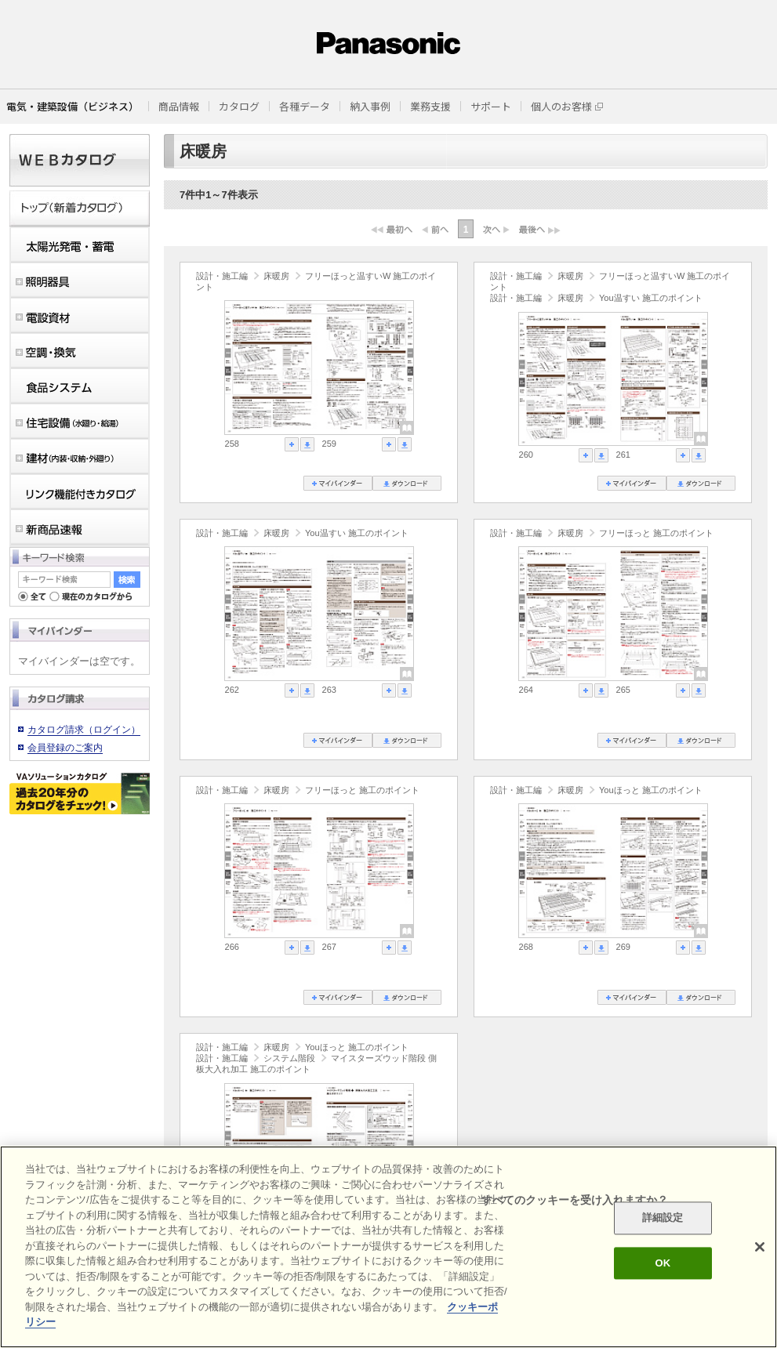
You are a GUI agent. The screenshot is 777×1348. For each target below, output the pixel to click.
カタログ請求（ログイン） (83, 729)
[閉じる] (760, 1247)
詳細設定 (663, 1218)
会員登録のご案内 (65, 747)
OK (662, 1263)
